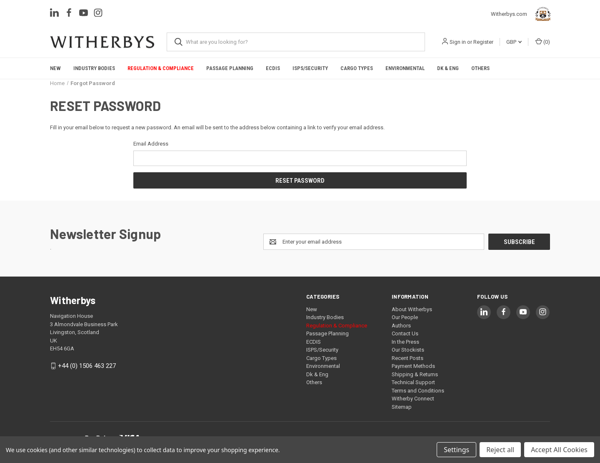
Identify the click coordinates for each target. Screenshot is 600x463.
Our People (405, 317)
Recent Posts (407, 358)
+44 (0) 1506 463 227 (87, 366)
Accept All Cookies (559, 449)
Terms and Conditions (418, 391)
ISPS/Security (310, 68)
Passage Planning (229, 68)
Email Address (150, 144)
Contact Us (405, 333)
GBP (514, 42)
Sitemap (402, 407)
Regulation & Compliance (161, 68)
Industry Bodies (94, 68)
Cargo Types (356, 68)
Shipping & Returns (415, 374)
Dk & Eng (448, 68)
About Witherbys (412, 309)
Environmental (405, 68)
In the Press (405, 342)
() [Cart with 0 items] (542, 41)
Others (480, 68)
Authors (401, 325)
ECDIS (273, 68)
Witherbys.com (522, 14)
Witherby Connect (413, 398)
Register (483, 42)
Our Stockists (408, 350)
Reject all (500, 449)
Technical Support (413, 382)
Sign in (458, 42)
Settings (456, 449)
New (55, 68)
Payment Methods (413, 366)
